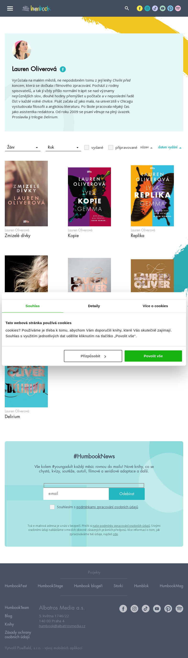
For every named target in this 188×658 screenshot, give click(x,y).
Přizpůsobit (93, 356)
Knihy (9, 621)
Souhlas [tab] (33, 306)
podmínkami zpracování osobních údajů (107, 507)
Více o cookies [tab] (155, 306)
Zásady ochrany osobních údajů (18, 630)
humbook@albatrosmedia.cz (62, 626)
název (147, 147)
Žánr (22, 147)
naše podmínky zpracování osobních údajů (121, 525)
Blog (8, 614)
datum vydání (170, 147)
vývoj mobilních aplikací (63, 643)
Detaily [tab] (94, 306)
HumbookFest (16, 586)
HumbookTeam (17, 607)
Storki (118, 586)
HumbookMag (171, 586)
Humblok (141, 586)
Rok (63, 147)
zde (115, 534)
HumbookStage (50, 586)
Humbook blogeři (88, 586)
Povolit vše (153, 356)
